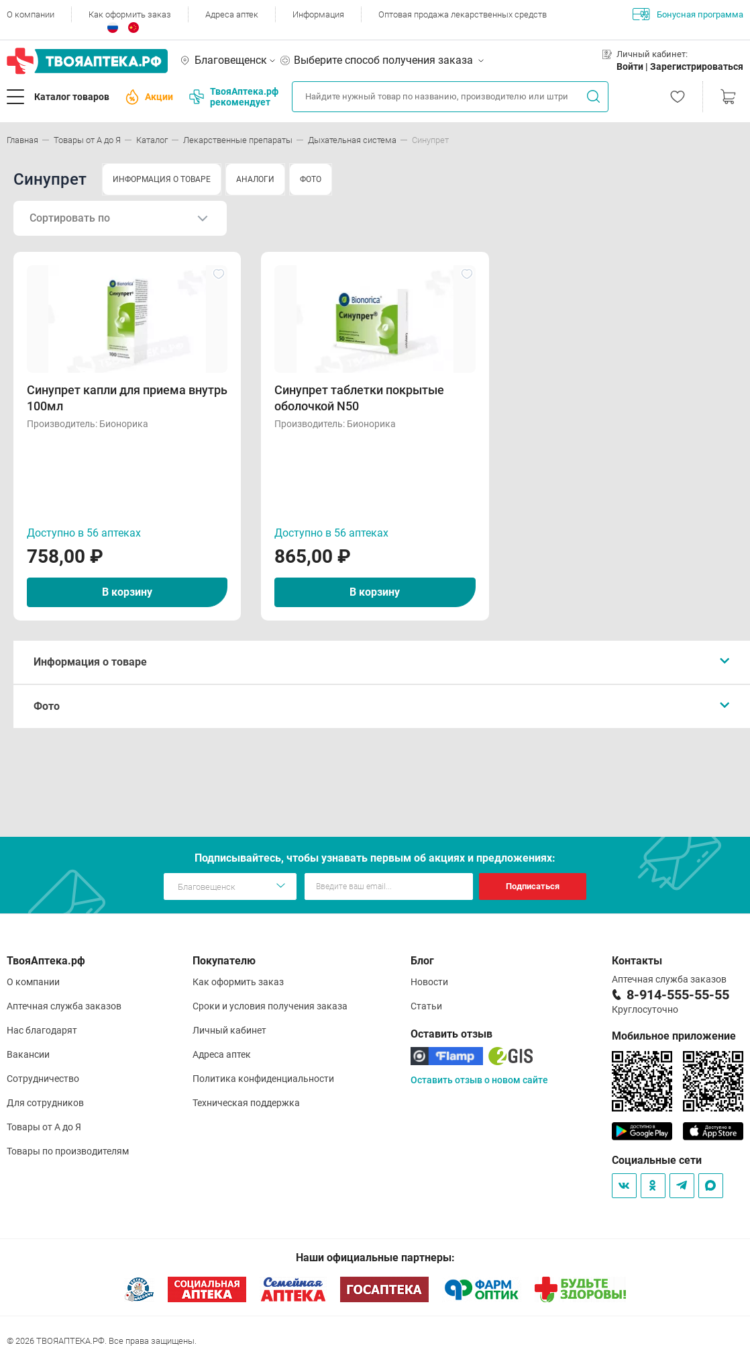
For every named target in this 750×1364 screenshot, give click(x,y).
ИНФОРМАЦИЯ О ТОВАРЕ (162, 179)
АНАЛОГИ (255, 179)
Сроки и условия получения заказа (270, 1006)
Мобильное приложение (674, 1036)
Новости (429, 981)
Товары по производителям (68, 1151)
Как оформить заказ (130, 14)
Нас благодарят (42, 1030)
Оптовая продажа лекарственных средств (462, 14)
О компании (30, 14)
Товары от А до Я (44, 1127)
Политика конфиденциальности (263, 1078)
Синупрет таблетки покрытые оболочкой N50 (359, 398)
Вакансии (28, 1054)
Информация (318, 14)
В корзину (127, 592)
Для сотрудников (45, 1102)
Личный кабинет (229, 1030)
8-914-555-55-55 (678, 995)
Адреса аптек (231, 14)
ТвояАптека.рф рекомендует (233, 96)
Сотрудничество (43, 1078)
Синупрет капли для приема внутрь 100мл (127, 398)
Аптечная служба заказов (64, 1006)
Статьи (426, 1006)
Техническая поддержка (246, 1102)
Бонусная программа (688, 14)
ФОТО (310, 179)
